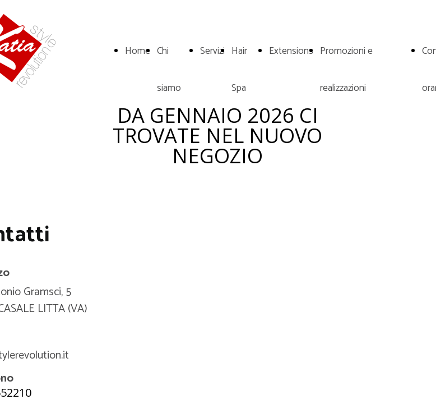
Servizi (212, 51)
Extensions (291, 51)
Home (137, 51)
